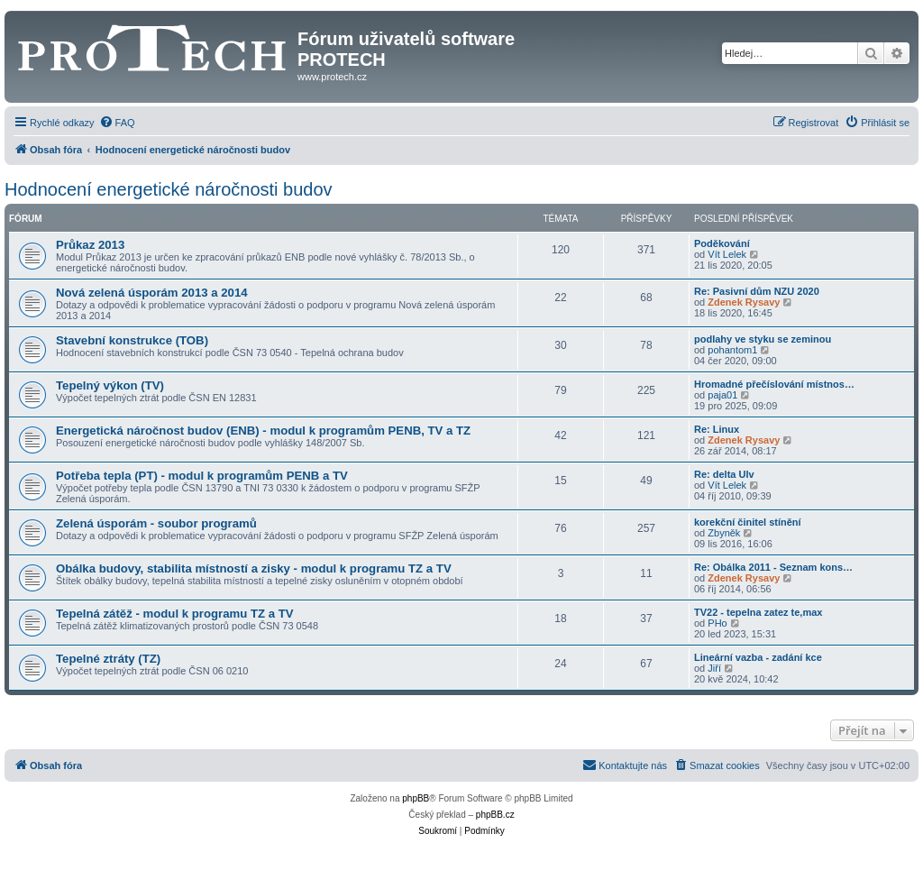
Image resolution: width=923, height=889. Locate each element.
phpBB (415, 798)
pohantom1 (732, 349)
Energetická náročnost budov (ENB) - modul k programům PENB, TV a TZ (263, 430)
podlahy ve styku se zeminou (762, 339)
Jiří (714, 668)
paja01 (722, 395)
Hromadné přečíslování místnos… (774, 384)
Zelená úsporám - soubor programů (156, 523)
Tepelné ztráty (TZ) (108, 658)
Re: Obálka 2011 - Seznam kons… (773, 567)
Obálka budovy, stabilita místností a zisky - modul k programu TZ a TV (254, 568)
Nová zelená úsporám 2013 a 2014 (152, 292)
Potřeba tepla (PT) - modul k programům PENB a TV (202, 475)
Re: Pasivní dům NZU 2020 (756, 291)
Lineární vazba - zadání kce (758, 657)
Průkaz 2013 (90, 245)
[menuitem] (117, 122)
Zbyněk (724, 532)
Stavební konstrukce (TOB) (132, 340)
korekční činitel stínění (747, 522)
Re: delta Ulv (724, 474)
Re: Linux (716, 429)
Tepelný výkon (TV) (110, 385)
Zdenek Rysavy (744, 302)
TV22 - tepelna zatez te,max (758, 612)
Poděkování (722, 243)
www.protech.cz (332, 76)
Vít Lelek (727, 254)
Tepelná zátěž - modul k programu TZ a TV (175, 613)
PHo (717, 623)
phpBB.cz (495, 815)
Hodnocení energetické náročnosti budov (169, 189)
